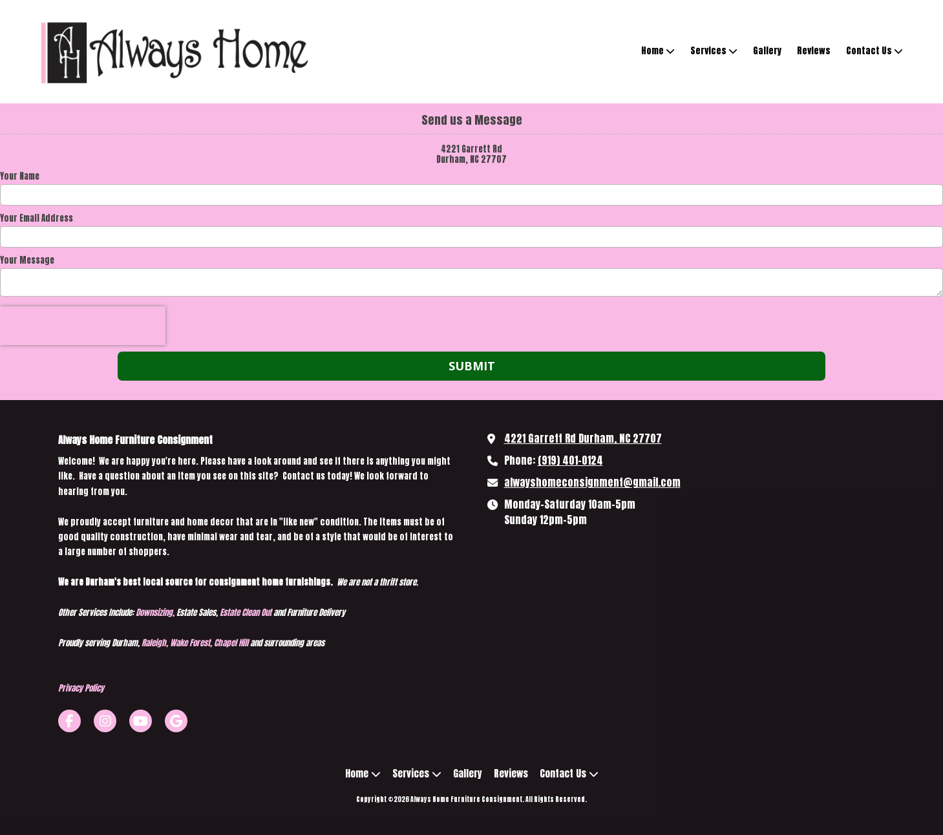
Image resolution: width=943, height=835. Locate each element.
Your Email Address (36, 218)
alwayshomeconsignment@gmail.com (592, 482)
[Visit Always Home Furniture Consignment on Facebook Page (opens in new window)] (69, 721)
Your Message (27, 260)
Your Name (19, 176)
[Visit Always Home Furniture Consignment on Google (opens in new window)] (176, 721)
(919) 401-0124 (570, 460)
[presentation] (82, 325)
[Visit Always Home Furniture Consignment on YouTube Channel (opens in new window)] (140, 721)
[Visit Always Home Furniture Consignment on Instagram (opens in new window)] (105, 721)
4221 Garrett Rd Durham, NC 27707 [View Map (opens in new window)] (583, 438)
